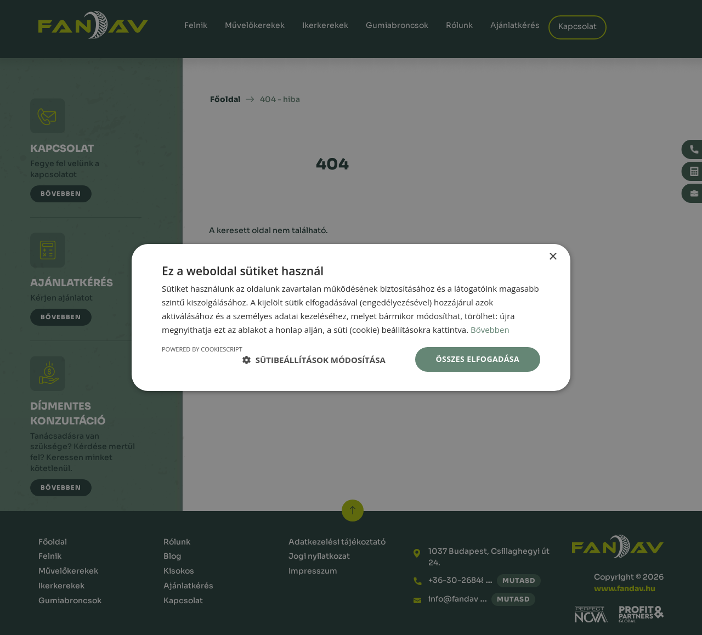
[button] (314, 360)
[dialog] (351, 317)
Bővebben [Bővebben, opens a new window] (490, 329)
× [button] (552, 257)
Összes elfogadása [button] (477, 359)
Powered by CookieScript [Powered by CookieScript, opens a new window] (202, 349)
